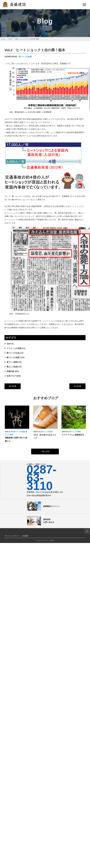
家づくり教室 (12, 362)
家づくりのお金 (13, 353)
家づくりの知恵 (25, 57)
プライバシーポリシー (12, 536)
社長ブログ (11, 376)
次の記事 (77, 386)
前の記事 (12, 386)
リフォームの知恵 (14, 348)
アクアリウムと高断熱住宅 (73, 435)
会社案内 (25, 536)
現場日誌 (10, 371)
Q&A (9, 344)
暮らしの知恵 (12, 367)
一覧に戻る (45, 451)
